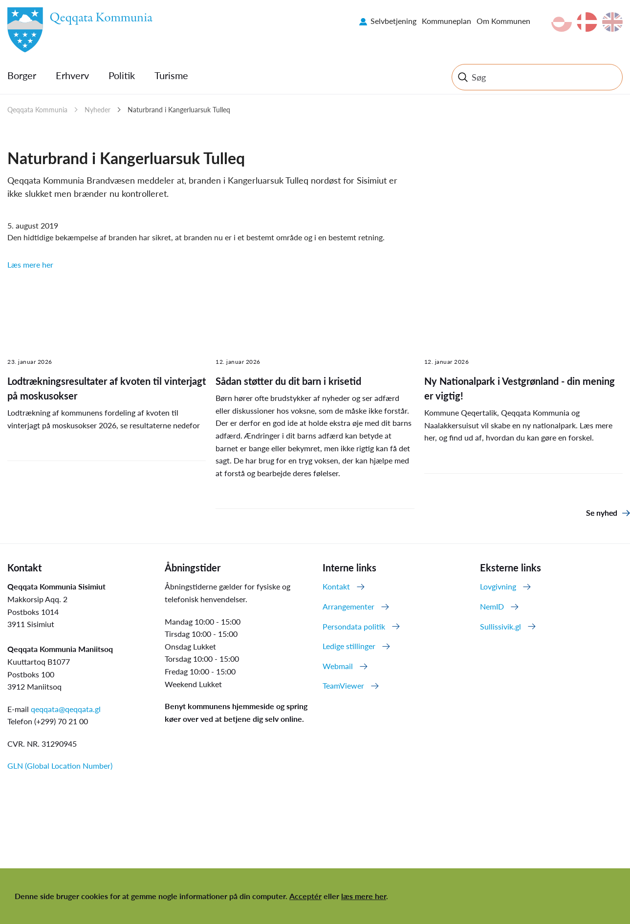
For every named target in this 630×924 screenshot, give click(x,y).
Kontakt (336, 586)
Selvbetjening (393, 20)
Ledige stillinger (349, 646)
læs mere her (363, 896)
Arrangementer (348, 606)
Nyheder (97, 109)
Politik (122, 75)
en (612, 22)
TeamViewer (343, 685)
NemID (492, 606)
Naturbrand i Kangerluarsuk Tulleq (179, 109)
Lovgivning (498, 586)
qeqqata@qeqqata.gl (66, 709)
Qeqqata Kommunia (37, 109)
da (587, 22)
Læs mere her (30, 264)
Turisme (171, 75)
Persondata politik (354, 626)
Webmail (338, 666)
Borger (21, 75)
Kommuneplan (446, 20)
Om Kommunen (503, 20)
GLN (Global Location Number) (59, 765)
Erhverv (72, 75)
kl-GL (561, 22)
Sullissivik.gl (500, 626)
